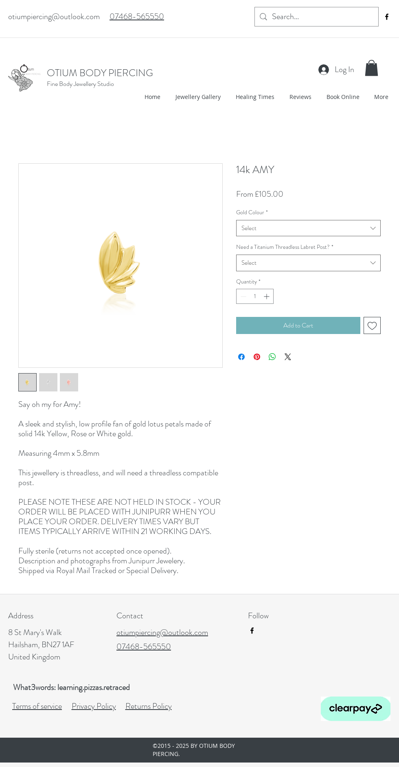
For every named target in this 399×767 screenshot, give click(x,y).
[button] (371, 68)
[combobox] (308, 228)
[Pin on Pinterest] (257, 357)
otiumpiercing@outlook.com (54, 16)
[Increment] (267, 296)
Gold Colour (252, 212)
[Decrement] (242, 296)
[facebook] (387, 17)
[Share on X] (288, 357)
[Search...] (316, 16)
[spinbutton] (255, 296)
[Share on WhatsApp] (272, 357)
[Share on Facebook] (241, 357)
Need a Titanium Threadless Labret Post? (284, 247)
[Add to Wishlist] (372, 325)
